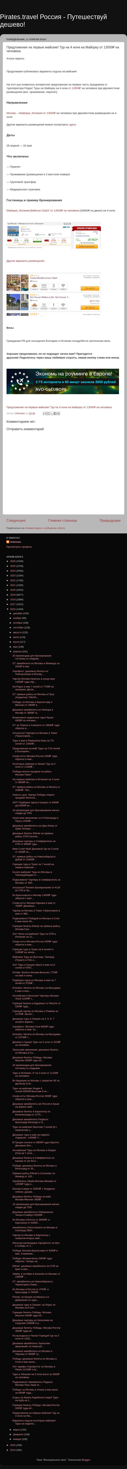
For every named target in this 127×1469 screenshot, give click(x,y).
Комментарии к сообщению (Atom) (45, 528)
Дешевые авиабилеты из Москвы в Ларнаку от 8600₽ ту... (32, 1352)
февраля (18, 1434)
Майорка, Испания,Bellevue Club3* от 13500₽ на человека (43, 210)
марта (17, 1429)
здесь (72, 124)
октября (18, 622)
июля (16, 637)
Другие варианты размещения (25, 260)
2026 (13, 561)
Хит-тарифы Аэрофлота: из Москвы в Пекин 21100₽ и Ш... (34, 1368)
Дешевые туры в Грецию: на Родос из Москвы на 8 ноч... (34, 1306)
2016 (13, 609)
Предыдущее (110, 520)
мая (15, 646)
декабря (18, 613)
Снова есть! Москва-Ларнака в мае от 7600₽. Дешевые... (34, 904)
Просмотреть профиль (19, 546)
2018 (13, 599)
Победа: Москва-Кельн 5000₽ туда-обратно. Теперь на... (33, 1260)
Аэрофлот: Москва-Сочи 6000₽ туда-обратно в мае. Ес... (33, 1028)
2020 (13, 590)
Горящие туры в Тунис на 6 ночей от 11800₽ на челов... (33, 951)
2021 (13, 585)
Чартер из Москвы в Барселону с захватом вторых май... (31, 1236)
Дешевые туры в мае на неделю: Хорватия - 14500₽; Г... (31, 1136)
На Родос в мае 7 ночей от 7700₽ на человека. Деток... (33, 688)
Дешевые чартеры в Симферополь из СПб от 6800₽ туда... (34, 842)
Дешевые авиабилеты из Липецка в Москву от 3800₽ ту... (33, 711)
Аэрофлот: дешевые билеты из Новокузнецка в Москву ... (30, 672)
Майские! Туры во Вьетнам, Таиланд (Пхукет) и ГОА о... (33, 958)
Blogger (86, 1459)
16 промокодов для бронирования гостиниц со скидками (32, 1066)
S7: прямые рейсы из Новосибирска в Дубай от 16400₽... (34, 858)
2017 (13, 604)
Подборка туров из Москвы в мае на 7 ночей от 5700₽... (34, 981)
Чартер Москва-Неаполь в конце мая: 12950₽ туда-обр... (34, 680)
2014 (13, 1450)
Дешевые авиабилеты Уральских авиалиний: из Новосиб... (31, 1345)
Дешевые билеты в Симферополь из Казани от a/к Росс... (33, 1159)
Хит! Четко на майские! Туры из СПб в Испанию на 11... (34, 935)
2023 (13, 575)
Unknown (15, 542)
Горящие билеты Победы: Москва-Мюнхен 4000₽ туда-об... (32, 1314)
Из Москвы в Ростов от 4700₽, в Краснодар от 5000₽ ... (31, 1291)
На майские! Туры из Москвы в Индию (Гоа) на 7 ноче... (34, 1151)
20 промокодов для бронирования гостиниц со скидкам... (32, 657)
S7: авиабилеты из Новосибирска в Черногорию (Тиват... (33, 1283)
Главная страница (62, 520)
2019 (13, 594)
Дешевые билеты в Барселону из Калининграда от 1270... (31, 1113)
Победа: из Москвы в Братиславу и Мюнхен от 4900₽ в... (32, 703)
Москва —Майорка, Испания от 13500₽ (31, 113)
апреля (17, 651)
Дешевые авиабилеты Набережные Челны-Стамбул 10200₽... (33, 1213)
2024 (13, 570)
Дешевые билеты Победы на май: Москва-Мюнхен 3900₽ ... (32, 1198)
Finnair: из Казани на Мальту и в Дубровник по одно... (31, 1298)
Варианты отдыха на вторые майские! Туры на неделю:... (34, 1422)
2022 (13, 580)
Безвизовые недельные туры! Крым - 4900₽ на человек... (34, 719)
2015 (13, 1445)
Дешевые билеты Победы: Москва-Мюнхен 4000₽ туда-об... (33, 1059)
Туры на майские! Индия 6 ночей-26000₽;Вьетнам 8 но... (31, 1090)
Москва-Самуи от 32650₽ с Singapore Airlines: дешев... (34, 1190)
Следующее (16, 520)
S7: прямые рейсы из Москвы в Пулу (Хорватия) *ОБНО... (33, 696)
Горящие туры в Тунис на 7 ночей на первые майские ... (33, 865)
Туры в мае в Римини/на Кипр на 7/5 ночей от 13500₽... (33, 742)
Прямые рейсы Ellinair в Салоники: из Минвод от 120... (34, 1175)
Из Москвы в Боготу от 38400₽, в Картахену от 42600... (31, 1221)
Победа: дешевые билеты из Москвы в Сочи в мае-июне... (35, 1360)
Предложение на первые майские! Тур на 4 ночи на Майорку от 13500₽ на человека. (59, 407)
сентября (18, 627)
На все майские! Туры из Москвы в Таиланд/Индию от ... (32, 873)
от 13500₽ (75, 88)
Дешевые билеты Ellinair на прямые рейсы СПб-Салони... (33, 835)
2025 (13, 566)
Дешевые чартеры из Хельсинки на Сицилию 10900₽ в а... (33, 1321)
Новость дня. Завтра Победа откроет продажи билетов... (34, 796)
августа (17, 632)
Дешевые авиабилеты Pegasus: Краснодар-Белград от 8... (31, 1121)
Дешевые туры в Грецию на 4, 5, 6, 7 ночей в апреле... (33, 1020)
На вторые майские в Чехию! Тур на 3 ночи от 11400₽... (34, 765)
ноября (17, 618)
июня (16, 642)
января (17, 1439)
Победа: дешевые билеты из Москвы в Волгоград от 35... (35, 1167)
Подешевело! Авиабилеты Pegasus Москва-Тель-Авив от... (33, 1383)
